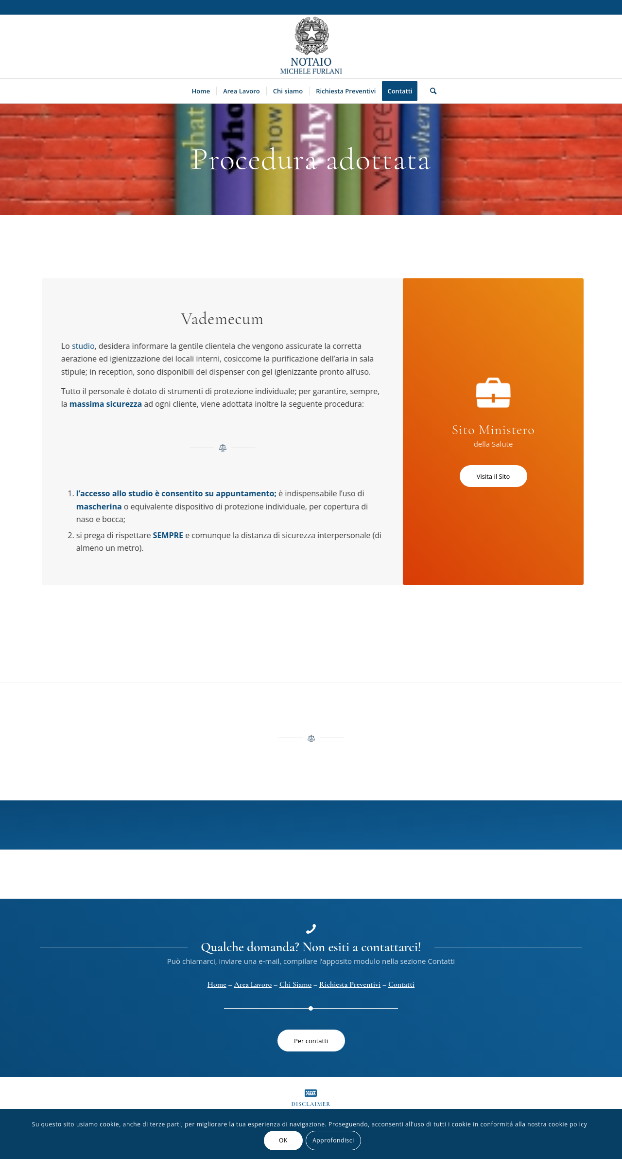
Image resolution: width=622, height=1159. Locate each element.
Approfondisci (333, 1140)
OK (283, 1140)
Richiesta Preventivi (349, 984)
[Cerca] (430, 91)
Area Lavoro (253, 984)
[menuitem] (201, 91)
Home (216, 984)
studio (84, 346)
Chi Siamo (295, 984)
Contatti (401, 984)
